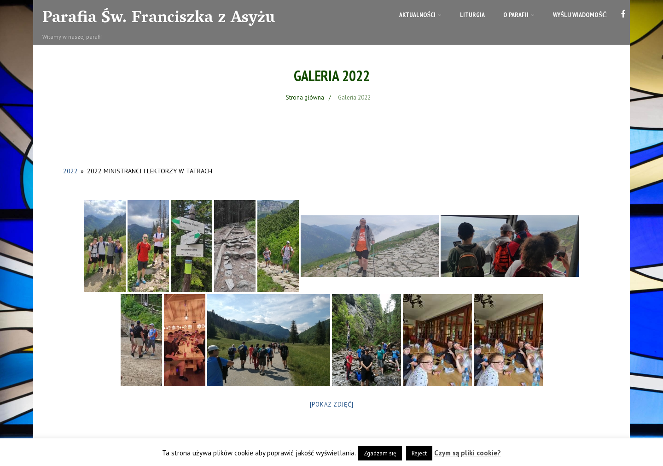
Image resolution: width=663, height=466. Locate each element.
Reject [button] (419, 453)
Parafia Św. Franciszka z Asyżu (158, 19)
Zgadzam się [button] (380, 453)
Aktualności (420, 15)
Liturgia (472, 15)
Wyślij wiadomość (580, 15)
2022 (70, 171)
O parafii (519, 15)
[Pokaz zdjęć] (332, 404)
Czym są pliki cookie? (467, 452)
